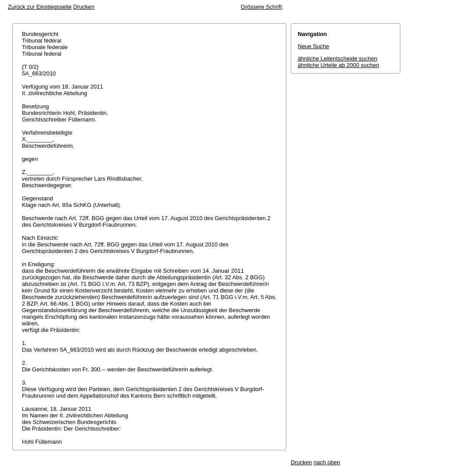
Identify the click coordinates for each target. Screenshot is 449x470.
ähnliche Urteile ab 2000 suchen (338, 65)
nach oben (327, 462)
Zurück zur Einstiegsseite (39, 7)
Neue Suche (313, 46)
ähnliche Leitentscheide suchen (337, 58)
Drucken (83, 7)
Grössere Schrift (261, 7)
